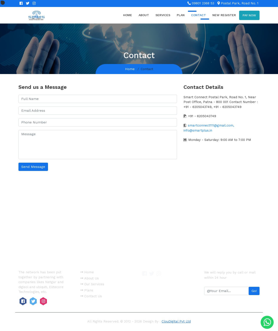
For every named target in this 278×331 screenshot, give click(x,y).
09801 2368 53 (200, 3)
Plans (86, 290)
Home (127, 15)
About (144, 15)
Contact (198, 15)
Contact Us (91, 296)
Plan (181, 15)
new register (224, 15)
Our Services (92, 284)
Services (163, 15)
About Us (89, 278)
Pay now (249, 15)
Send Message (33, 167)
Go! (254, 291)
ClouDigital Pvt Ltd (176, 321)
